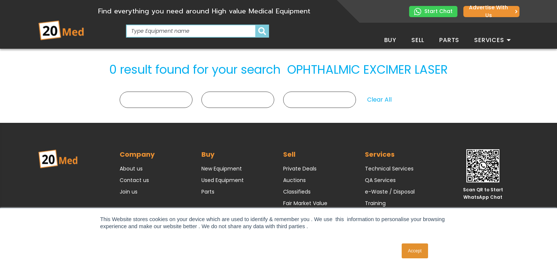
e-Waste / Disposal (390, 191)
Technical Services (389, 168)
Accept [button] (415, 250)
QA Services (380, 180)
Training (375, 203)
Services (492, 40)
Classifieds (297, 191)
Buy (390, 40)
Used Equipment (222, 180)
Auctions (294, 180)
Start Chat (433, 11)
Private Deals (300, 168)
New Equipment (221, 168)
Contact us (134, 180)
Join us (128, 191)
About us (131, 168)
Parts (449, 40)
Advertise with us (493, 11)
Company (137, 154)
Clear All (379, 99)
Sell (417, 40)
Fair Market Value (305, 203)
